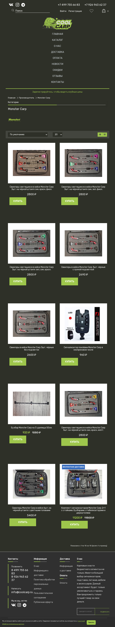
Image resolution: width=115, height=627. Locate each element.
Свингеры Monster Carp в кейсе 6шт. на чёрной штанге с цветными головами (31, 509)
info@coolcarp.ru (22, 592)
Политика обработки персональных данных (44, 584)
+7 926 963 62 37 (95, 4)
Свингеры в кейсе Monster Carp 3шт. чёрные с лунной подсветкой (83, 268)
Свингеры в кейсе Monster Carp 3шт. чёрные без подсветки (32, 348)
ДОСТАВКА (57, 52)
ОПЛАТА (57, 58)
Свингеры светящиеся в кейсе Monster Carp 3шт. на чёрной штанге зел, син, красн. (32, 268)
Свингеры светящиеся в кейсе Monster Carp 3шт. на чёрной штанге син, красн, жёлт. (83, 429)
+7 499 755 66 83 (69, 4)
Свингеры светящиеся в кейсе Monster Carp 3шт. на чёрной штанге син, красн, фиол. (32, 188)
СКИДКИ (57, 70)
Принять (91, 622)
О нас (36, 566)
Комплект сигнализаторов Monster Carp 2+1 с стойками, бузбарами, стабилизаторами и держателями (83, 510)
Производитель (26, 98)
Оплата (63, 583)
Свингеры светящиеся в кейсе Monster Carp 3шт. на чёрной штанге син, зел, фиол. (83, 188)
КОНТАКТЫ (57, 82)
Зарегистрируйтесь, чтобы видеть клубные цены (57, 92)
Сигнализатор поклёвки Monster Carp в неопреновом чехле (83, 348)
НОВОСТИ (57, 64)
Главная (57, 34)
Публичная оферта (43, 602)
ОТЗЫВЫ (57, 76)
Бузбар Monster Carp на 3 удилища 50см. (31, 427)
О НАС (57, 46)
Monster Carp (44, 98)
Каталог (57, 40)
